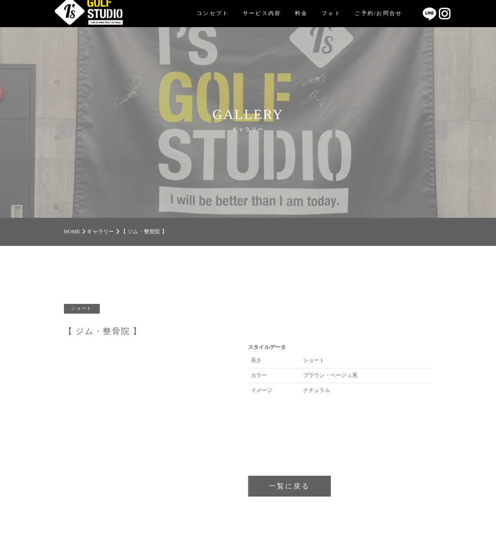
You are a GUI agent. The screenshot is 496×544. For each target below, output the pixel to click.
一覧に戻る (289, 486)
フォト (331, 13)
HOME (72, 231)
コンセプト (213, 13)
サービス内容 (262, 13)
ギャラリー (100, 231)
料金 (301, 13)
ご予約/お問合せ (378, 13)
